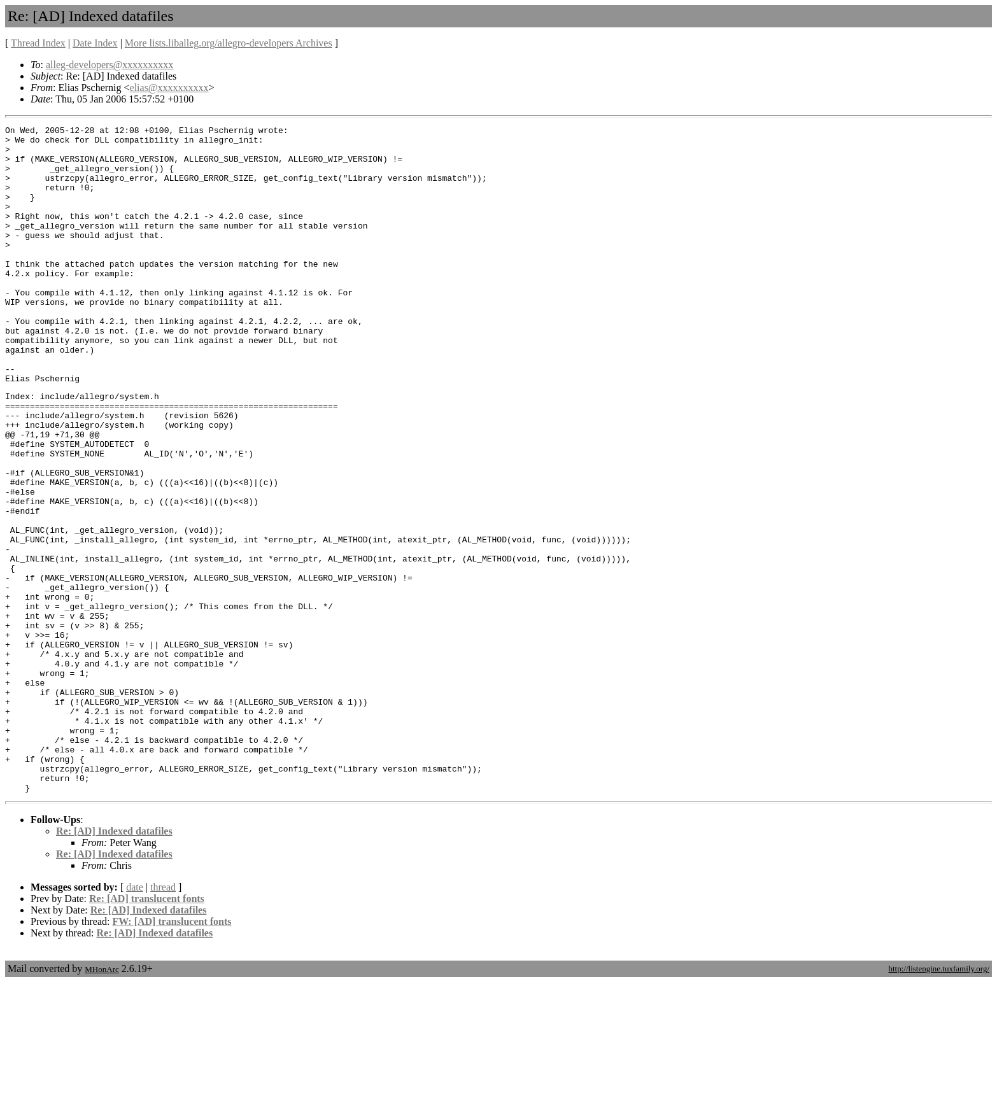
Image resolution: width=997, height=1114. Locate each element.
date (134, 1018)
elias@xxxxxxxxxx (169, 87)
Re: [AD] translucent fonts (146, 1030)
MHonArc (101, 1101)
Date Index (95, 43)
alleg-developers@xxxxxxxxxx (109, 64)
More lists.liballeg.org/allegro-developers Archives (228, 43)
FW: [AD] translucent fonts (171, 1053)
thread (163, 1018)
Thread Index (38, 43)
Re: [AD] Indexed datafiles (114, 962)
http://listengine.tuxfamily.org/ (938, 1100)
